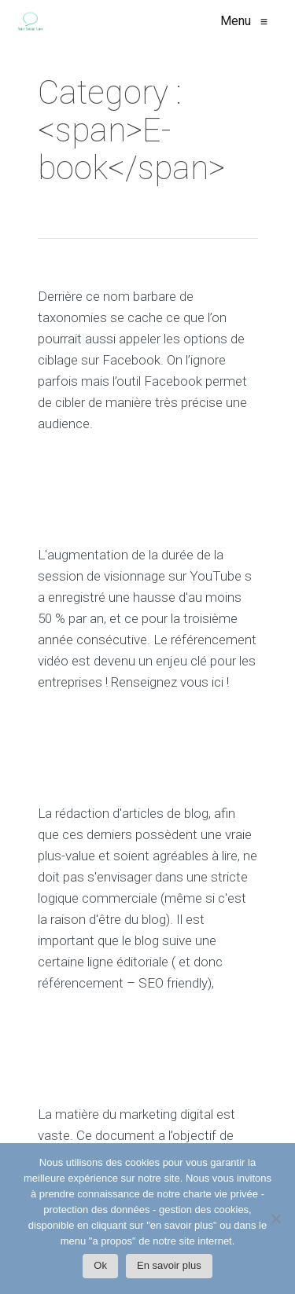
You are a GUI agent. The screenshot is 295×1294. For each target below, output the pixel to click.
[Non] (275, 1223)
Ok (100, 1265)
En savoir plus (169, 1265)
